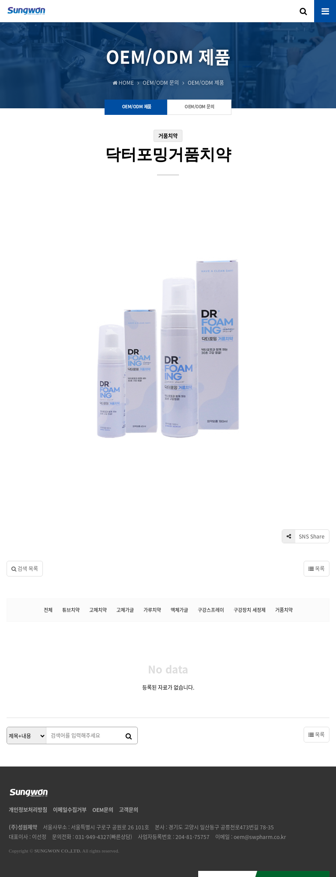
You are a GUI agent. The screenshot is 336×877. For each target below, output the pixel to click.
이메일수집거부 (70, 749)
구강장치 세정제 (250, 549)
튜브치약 (71, 549)
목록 (316, 508)
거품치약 (284, 549)
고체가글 (125, 549)
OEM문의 (102, 749)
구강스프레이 (211, 549)
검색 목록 (24, 508)
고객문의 (128, 749)
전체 (48, 549)
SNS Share (303, 476)
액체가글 (179, 549)
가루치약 (152, 549)
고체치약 (98, 549)
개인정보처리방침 (28, 749)
